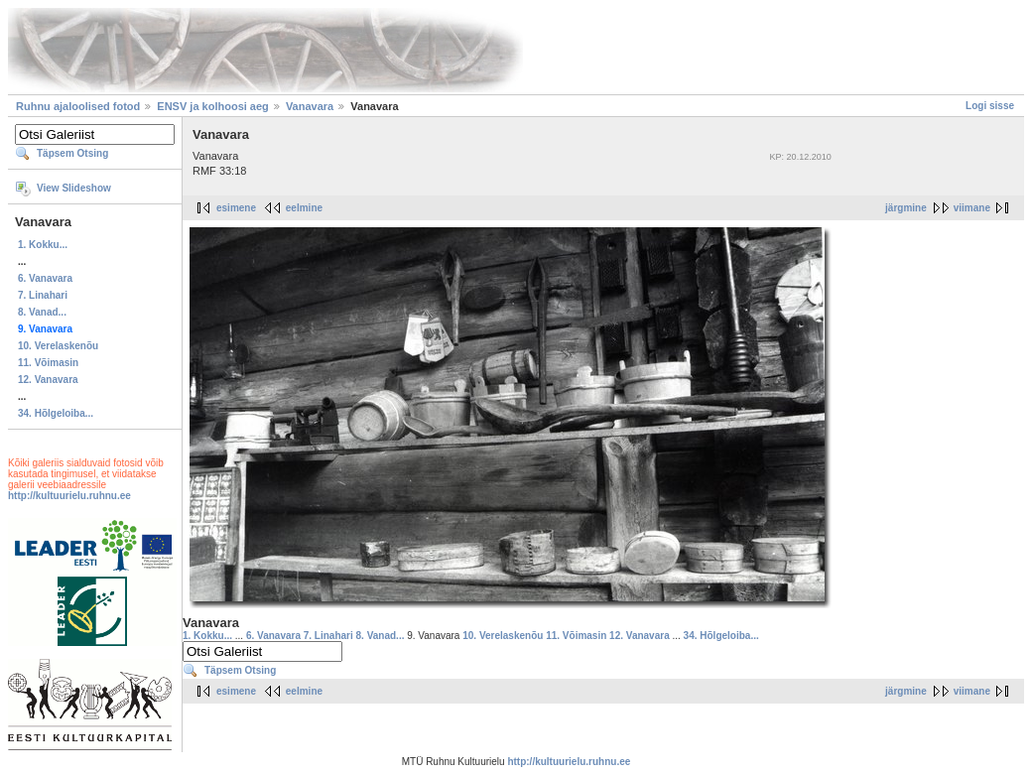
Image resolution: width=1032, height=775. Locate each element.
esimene (236, 207)
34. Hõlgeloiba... (55, 413)
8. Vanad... (42, 312)
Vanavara (309, 106)
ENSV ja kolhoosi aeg (212, 106)
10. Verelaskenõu (58, 345)
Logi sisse (990, 105)
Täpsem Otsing (72, 153)
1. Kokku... (42, 244)
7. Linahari (42, 295)
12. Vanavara (48, 379)
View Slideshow (74, 188)
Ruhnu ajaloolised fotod (78, 106)
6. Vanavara (45, 278)
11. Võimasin (48, 362)
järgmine (906, 207)
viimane (972, 207)
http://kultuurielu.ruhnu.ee (69, 495)
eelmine (304, 207)
